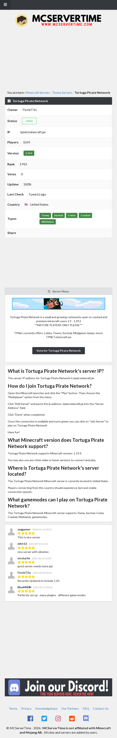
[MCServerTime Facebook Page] (31, 718)
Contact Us (100, 708)
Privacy (26, 708)
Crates (72, 215)
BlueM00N (24, 587)
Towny (45, 215)
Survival (58, 215)
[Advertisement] (61, 59)
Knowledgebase (46, 708)
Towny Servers (62, 92)
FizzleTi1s (24, 572)
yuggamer (24, 529)
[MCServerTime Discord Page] (86, 718)
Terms (13, 708)
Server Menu (58, 291)
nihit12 (22, 543)
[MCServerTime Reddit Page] (72, 718)
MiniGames (47, 221)
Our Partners (70, 708)
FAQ (86, 708)
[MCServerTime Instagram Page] (58, 718)
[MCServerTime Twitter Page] (44, 718)
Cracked (85, 215)
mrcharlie (24, 558)
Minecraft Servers (37, 92)
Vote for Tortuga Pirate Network (58, 350)
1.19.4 (29, 153)
